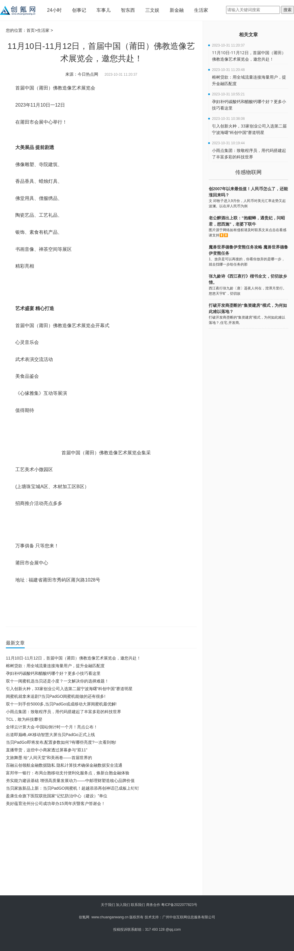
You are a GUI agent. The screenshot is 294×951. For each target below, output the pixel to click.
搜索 (287, 9)
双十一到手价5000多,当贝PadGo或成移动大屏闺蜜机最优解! (61, 704)
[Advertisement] (99, 851)
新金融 (177, 10)
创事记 (79, 10)
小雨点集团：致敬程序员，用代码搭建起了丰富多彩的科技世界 (63, 711)
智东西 (128, 10)
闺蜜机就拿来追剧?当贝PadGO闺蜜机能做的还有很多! (55, 696)
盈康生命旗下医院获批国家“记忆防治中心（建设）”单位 (56, 795)
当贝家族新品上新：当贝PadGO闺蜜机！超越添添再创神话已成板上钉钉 (72, 788)
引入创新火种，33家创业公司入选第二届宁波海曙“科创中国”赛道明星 (69, 688)
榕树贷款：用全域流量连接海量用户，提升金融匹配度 (55, 665)
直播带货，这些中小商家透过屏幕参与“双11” (46, 750)
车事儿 (103, 10)
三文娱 (152, 10)
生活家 (201, 10)
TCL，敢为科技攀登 (24, 719)
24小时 (54, 10)
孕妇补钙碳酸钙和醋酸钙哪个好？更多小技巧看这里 (53, 673)
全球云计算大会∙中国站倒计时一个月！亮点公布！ (52, 727)
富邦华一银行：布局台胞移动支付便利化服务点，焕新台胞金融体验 (67, 773)
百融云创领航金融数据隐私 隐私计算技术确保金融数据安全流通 (64, 765)
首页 (30, 30)
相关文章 (248, 34)
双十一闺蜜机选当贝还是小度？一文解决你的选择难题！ (57, 681)
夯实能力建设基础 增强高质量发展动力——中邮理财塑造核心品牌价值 (70, 780)
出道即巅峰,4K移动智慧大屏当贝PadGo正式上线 (50, 734)
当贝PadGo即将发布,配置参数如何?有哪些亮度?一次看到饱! (61, 742)
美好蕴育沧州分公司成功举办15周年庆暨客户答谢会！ (55, 803)
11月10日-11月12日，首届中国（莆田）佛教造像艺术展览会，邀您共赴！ (73, 658)
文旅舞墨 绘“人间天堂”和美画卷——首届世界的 (49, 757)
